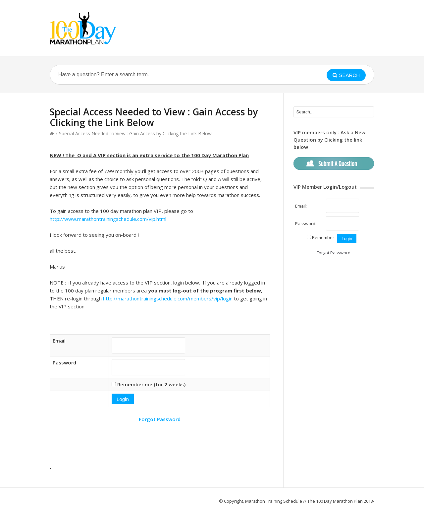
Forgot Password (160, 419)
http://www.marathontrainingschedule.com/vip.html (108, 219)
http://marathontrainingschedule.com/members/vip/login (168, 298)
